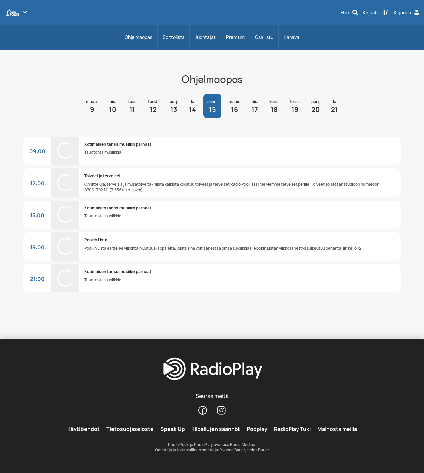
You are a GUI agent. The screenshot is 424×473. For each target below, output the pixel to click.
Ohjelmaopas (138, 37)
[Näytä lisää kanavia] (25, 12)
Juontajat (205, 37)
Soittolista (174, 37)
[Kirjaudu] (407, 12)
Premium (235, 37)
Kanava (291, 37)
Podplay (257, 429)
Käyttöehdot (83, 429)
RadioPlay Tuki (292, 429)
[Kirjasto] (375, 12)
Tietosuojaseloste (130, 429)
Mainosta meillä (337, 429)
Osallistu (264, 37)
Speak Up (172, 429)
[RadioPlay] (212, 369)
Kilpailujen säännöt (215, 429)
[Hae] (349, 12)
